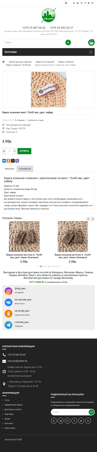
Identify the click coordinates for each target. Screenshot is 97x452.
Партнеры (9, 414)
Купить (24, 151)
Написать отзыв (35, 120)
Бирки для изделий (45, 62)
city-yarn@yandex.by (17, 361)
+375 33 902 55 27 (61, 27)
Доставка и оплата (13, 409)
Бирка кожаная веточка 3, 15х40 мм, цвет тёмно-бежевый (72, 256)
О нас (7, 400)
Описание (9, 169)
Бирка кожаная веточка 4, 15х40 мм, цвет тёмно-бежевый (24, 256)
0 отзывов (20, 120)
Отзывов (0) (25, 169)
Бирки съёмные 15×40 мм (18, 65)
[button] (88, 219)
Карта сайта (10, 428)
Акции (7, 419)
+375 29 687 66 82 (33, 27)
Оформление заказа (13, 405)
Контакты (9, 423)
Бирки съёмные (66, 62)
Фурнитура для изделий (20, 62)
